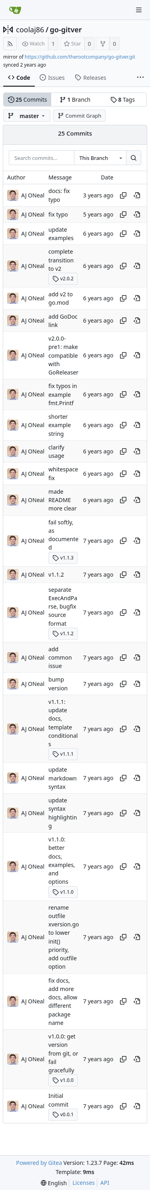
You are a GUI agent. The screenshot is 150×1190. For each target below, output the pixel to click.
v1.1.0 (63, 892)
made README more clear (62, 500)
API (104, 1182)
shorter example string (59, 425)
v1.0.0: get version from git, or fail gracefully (63, 1053)
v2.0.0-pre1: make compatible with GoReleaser (63, 355)
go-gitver (66, 29)
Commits (27, 99)
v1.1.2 (56, 574)
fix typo (58, 214)
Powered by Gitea (39, 1162)
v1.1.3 (63, 557)
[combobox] (100, 157)
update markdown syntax (62, 778)
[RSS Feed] (10, 43)
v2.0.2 (63, 278)
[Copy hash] (123, 195)
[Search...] (133, 157)
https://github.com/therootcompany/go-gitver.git (80, 56)
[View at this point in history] (137, 195)
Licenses (83, 1182)
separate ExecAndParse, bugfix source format (62, 606)
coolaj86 (30, 29)
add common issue (60, 657)
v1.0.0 (63, 1080)
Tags (122, 99)
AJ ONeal (32, 195)
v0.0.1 (63, 1114)
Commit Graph (79, 115)
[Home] (15, 10)
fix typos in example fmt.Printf (62, 394)
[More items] (140, 78)
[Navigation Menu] (139, 10)
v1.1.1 (63, 754)
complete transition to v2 (61, 260)
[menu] (54, 1183)
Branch (75, 99)
